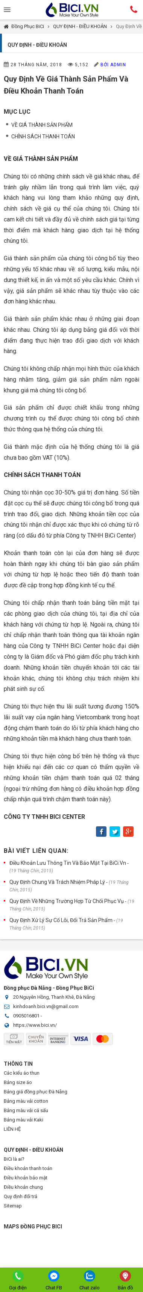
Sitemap (13, 1206)
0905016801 (26, 1016)
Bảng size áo (18, 1082)
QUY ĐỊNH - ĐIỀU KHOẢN (80, 26)
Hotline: (133, 9)
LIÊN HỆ (12, 1129)
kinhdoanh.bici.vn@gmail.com (46, 1006)
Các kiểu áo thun (22, 1073)
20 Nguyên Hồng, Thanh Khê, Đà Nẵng (54, 997)
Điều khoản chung (23, 1187)
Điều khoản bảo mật (25, 1178)
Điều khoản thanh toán (28, 1168)
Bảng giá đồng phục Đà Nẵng (35, 1091)
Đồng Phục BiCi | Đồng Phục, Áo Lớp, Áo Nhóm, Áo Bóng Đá (71, 9)
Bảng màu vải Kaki (23, 1120)
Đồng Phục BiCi (27, 26)
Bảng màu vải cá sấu (26, 1110)
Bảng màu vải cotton (26, 1101)
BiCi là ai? (14, 1159)
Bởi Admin (113, 64)
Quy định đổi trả (20, 1196)
